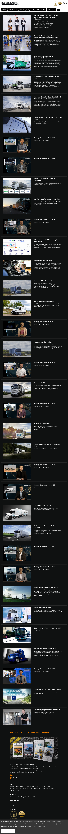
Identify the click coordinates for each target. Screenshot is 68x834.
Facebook (13, 803)
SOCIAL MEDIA (15, 801)
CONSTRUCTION (41, 9)
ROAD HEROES (23, 788)
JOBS (30, 788)
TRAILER (21, 9)
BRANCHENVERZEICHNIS (40, 788)
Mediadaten (16, 775)
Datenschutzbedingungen (39, 826)
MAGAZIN (52, 788)
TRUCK (4, 9)
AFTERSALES (51, 9)
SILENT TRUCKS (14, 790)
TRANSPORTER (12, 9)
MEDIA (12, 784)
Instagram (13, 805)
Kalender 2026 (32, 797)
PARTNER (13, 809)
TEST (32, 9)
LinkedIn (19, 805)
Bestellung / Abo (18, 778)
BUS (27, 9)
